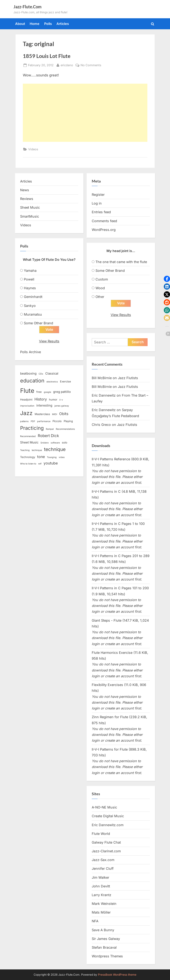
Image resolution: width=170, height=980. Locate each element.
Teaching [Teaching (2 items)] (25, 450)
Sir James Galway (106, 939)
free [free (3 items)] (39, 391)
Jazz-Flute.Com (27, 6)
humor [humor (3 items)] (53, 399)
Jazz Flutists (128, 378)
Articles (62, 24)
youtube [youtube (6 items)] (51, 463)
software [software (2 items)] (55, 443)
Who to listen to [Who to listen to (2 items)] (28, 464)
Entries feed (101, 212)
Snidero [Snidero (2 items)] (44, 443)
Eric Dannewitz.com (108, 825)
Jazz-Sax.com (103, 860)
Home (34, 24)
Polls (48, 24)
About (20, 24)
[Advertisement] (85, 113)
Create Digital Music (108, 816)
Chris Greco (101, 425)
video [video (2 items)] (62, 457)
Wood (100, 288)
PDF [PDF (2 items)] (33, 421)
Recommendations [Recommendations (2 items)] (65, 429)
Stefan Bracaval (104, 948)
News (24, 190)
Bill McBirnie (102, 378)
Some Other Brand (38, 323)
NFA (95, 921)
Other (99, 297)
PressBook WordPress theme (117, 974)
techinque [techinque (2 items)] (37, 450)
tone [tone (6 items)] (41, 457)
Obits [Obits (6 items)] (63, 414)
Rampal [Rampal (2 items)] (50, 429)
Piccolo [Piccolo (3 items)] (57, 421)
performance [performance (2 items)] (43, 421)
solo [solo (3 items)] (64, 442)
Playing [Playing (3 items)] (68, 421)
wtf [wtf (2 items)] (40, 464)
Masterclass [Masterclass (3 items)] (42, 414)
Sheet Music (30, 207)
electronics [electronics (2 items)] (52, 382)
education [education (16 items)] (32, 381)
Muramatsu (33, 314)
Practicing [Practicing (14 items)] (32, 428)
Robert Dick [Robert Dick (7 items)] (48, 436)
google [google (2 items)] (47, 392)
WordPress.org (104, 230)
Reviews (26, 199)
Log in (97, 203)
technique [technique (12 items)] (55, 449)
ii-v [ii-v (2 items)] (61, 400)
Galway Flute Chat (106, 842)
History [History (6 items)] (40, 399)
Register (98, 194)
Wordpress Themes (107, 956)
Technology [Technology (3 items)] (27, 457)
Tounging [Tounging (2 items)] (52, 457)
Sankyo (30, 306)
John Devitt (101, 886)
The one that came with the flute (121, 262)
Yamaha (30, 270)
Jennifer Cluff (103, 869)
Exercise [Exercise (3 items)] (65, 381)
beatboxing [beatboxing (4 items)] (28, 374)
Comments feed (104, 221)
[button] (167, 279)
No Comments (91, 65)
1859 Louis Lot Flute (46, 56)
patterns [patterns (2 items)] (24, 421)
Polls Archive (30, 352)
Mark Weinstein (104, 904)
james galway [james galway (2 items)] (61, 406)
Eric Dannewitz (104, 395)
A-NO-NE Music (104, 807)
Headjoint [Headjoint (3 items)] (26, 399)
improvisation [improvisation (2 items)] (27, 406)
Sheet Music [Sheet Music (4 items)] (29, 443)
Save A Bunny (103, 930)
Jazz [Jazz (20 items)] (26, 413)
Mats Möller (101, 912)
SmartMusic (29, 216)
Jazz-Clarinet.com (106, 851)
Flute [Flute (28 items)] (27, 390)
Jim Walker (100, 877)
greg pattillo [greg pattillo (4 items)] (62, 392)
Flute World (101, 834)
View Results (49, 341)
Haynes (30, 288)
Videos (33, 149)
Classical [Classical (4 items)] (51, 374)
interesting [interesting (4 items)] (44, 406)
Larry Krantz (101, 895)
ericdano (67, 64)
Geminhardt (33, 297)
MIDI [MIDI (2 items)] (54, 414)
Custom (101, 279)
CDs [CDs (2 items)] (41, 374)
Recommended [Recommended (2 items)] (28, 436)
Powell (29, 279)
